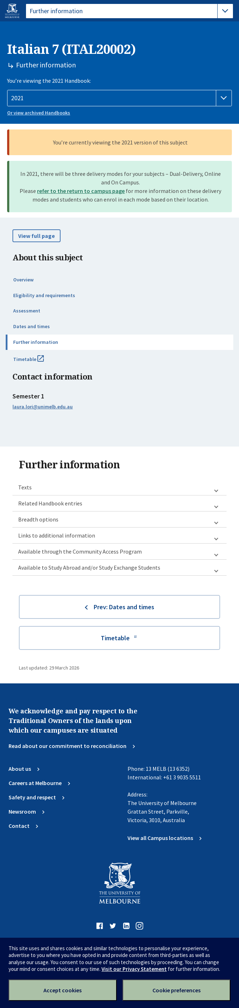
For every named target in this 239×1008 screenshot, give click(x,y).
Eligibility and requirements (44, 295)
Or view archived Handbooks (38, 113)
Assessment (26, 310)
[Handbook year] (119, 98)
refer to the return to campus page (81, 190)
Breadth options (38, 519)
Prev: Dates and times (124, 607)
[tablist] (129, 11)
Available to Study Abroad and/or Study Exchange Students (89, 567)
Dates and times (31, 326)
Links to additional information (56, 535)
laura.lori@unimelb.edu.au (42, 406)
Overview (23, 279)
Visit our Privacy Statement (134, 969)
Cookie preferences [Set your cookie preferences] (176, 990)
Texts (25, 487)
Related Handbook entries (50, 503)
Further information (35, 342)
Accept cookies (62, 990)
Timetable (36, 362)
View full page (36, 235)
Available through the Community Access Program (80, 551)
